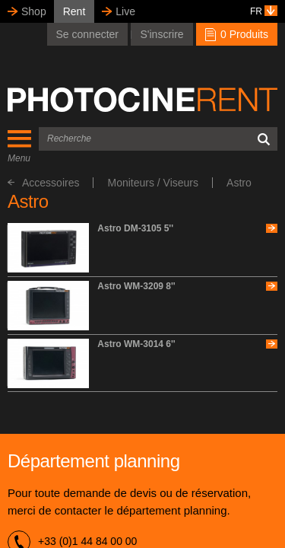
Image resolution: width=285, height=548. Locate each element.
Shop (33, 11)
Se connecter (87, 34)
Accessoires (43, 182)
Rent (74, 11)
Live (125, 11)
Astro (239, 182)
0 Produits (236, 34)
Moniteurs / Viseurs (152, 182)
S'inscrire (161, 34)
